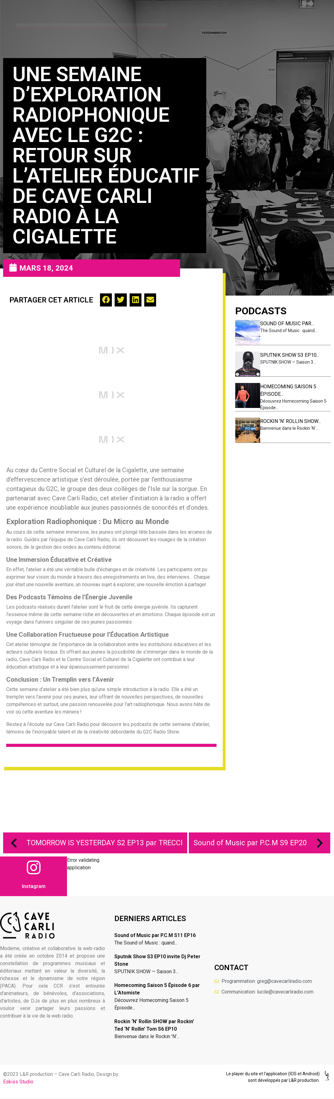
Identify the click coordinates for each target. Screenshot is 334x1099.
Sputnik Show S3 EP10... (289, 355)
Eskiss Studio (18, 1082)
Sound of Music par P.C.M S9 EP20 (261, 843)
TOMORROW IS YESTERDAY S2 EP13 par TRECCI (94, 843)
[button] (106, 300)
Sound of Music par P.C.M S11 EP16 (155, 935)
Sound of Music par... (287, 323)
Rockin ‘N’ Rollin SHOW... (290, 421)
